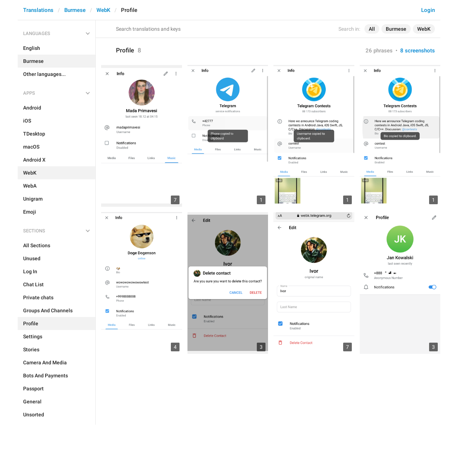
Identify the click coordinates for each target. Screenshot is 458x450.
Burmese (75, 10)
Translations (38, 10)
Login (428, 10)
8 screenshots (417, 50)
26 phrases (379, 50)
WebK (103, 10)
